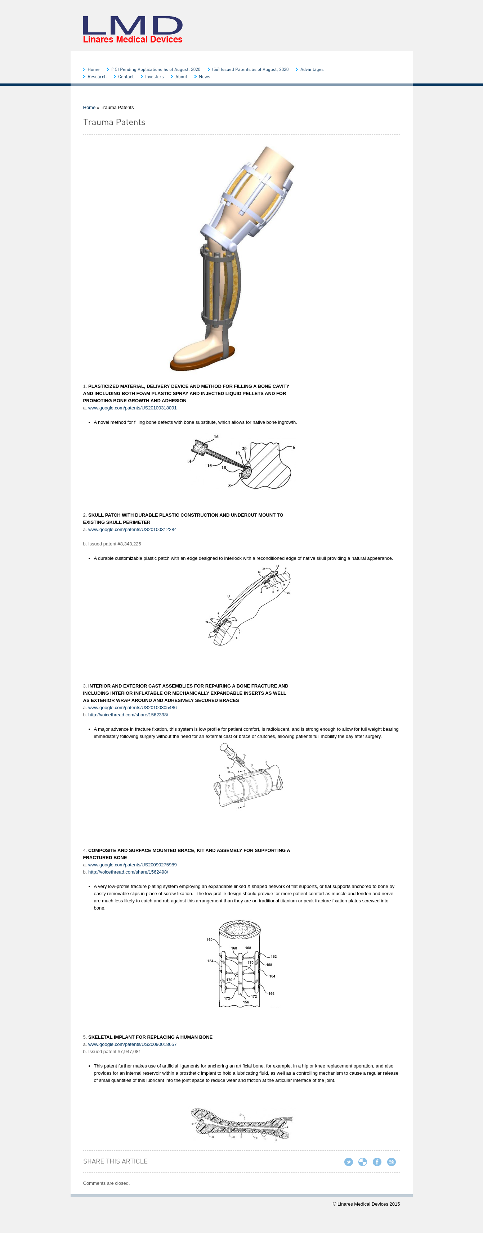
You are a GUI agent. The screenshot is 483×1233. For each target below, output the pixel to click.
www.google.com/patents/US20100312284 (132, 529)
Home (89, 107)
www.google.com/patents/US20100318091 (132, 408)
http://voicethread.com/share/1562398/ (128, 714)
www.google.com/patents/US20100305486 (132, 707)
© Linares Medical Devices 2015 (366, 1204)
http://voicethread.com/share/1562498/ (128, 872)
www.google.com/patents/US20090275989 (132, 864)
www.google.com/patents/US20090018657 (132, 1044)
